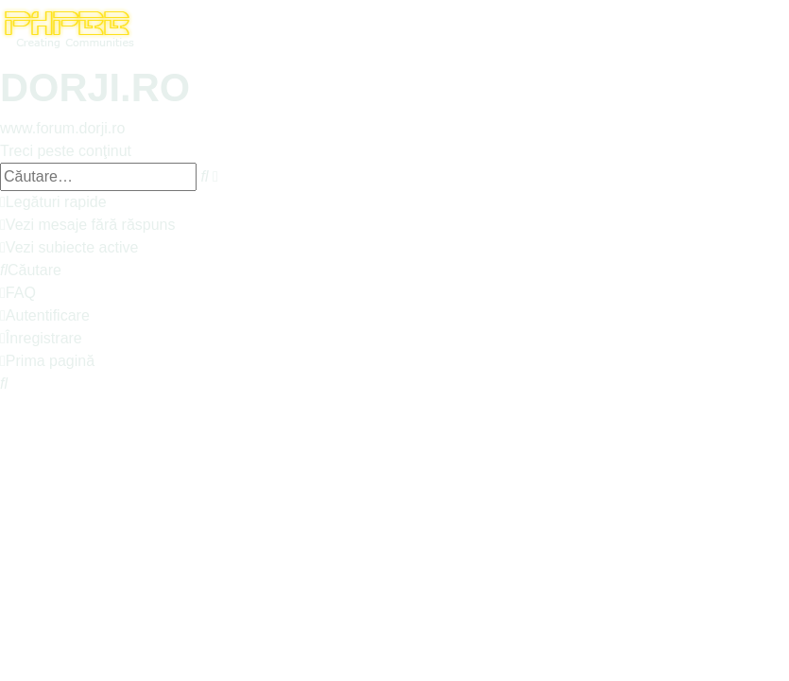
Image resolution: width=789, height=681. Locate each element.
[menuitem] (88, 225)
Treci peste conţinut (65, 151)
